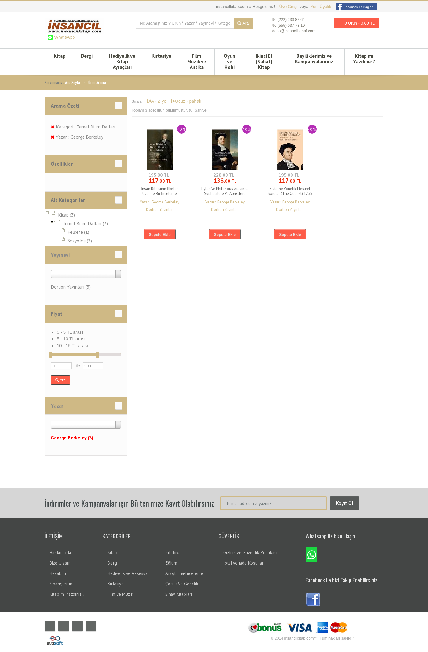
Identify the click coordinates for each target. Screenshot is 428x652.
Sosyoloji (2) (79, 241)
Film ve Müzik (120, 594)
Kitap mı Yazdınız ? (364, 59)
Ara (243, 23)
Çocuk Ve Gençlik (181, 584)
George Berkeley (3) (72, 438)
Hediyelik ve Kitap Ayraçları (122, 61)
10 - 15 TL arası (72, 345)
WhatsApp (64, 37)
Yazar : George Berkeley (77, 137)
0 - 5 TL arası (70, 332)
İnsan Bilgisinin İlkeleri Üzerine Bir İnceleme (160, 191)
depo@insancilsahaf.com (293, 31)
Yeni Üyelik (321, 6)
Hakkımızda (60, 552)
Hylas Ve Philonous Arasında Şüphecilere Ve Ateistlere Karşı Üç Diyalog (224, 193)
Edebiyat (173, 552)
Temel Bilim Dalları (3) (85, 223)
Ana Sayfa (72, 82)
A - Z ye (157, 101)
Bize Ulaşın (59, 563)
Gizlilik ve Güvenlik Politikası (250, 552)
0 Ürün (355, 23)
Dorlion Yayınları (160, 209)
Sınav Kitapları (178, 594)
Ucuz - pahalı (186, 101)
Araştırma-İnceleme (184, 573)
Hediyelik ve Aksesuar (128, 573)
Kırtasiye (161, 56)
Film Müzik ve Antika (196, 61)
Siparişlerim (60, 584)
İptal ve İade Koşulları (244, 563)
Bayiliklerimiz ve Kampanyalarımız (314, 59)
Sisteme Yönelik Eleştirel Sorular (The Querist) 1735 (290, 191)
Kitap (60, 56)
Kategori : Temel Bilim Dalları (83, 127)
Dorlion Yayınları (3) (71, 287)
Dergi (87, 56)
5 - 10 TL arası (71, 338)
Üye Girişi (288, 6)
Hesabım (57, 573)
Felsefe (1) (78, 232)
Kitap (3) (66, 215)
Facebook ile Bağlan (354, 6)
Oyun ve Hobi (229, 61)
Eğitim (171, 563)
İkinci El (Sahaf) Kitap (264, 61)
